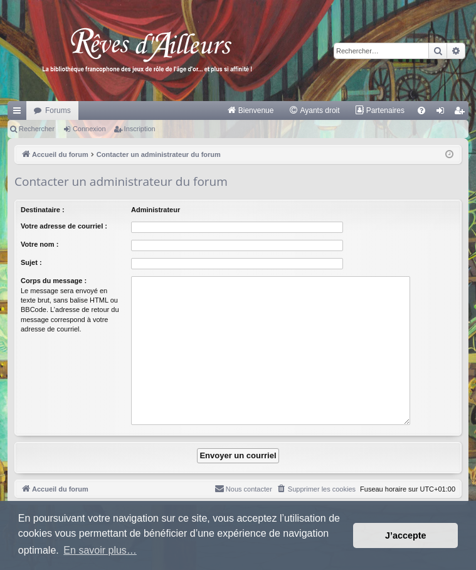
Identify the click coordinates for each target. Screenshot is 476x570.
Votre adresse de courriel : (64, 226)
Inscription (140, 128)
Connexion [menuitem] (443, 113)
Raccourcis (19, 113)
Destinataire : (43, 209)
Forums (58, 110)
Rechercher (37, 128)
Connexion (89, 128)
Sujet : (31, 262)
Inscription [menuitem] (461, 113)
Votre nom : (39, 244)
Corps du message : (54, 280)
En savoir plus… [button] (100, 550)
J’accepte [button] (405, 535)
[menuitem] (250, 110)
